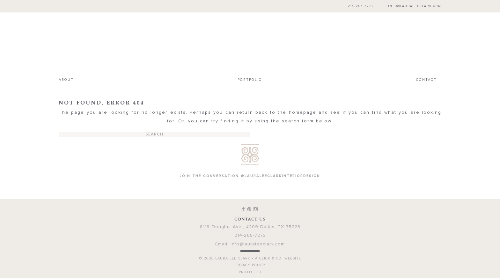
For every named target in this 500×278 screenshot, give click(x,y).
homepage (302, 112)
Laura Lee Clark (250, 43)
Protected (250, 272)
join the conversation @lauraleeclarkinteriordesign (250, 176)
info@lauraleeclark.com (414, 6)
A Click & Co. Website (278, 258)
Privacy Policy (250, 265)
